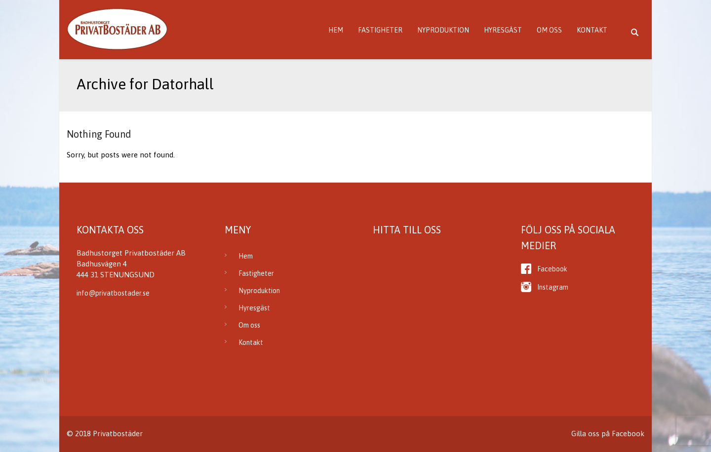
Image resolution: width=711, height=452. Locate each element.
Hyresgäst (503, 30)
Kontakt (592, 30)
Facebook (552, 269)
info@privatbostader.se (113, 293)
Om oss (549, 30)
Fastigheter (380, 30)
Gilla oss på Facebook (607, 433)
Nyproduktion (443, 30)
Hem (335, 30)
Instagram (552, 287)
